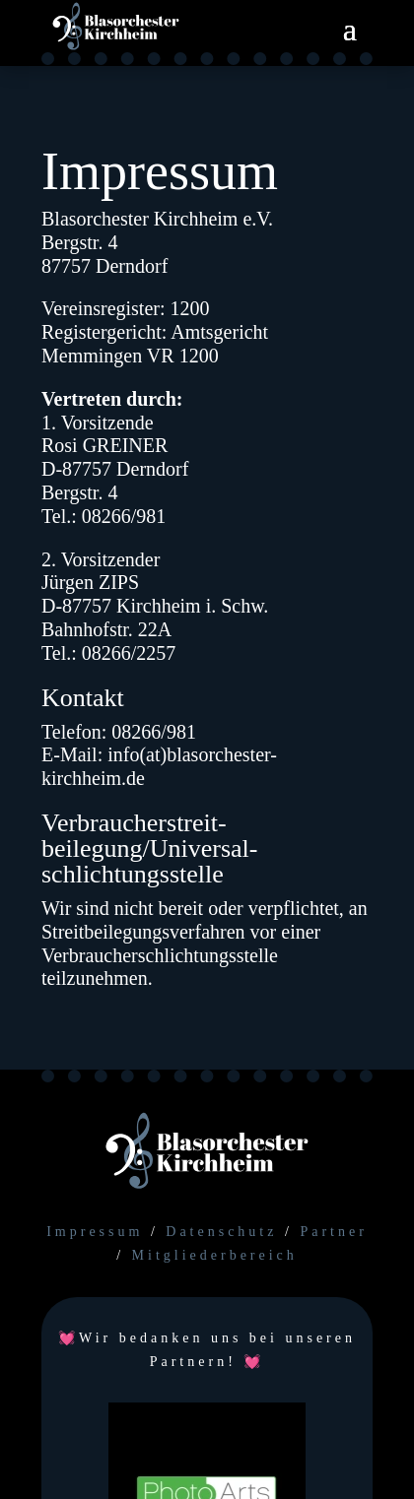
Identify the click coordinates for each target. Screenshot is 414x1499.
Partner (333, 1231)
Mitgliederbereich (215, 1255)
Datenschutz (221, 1231)
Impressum (94, 1231)
